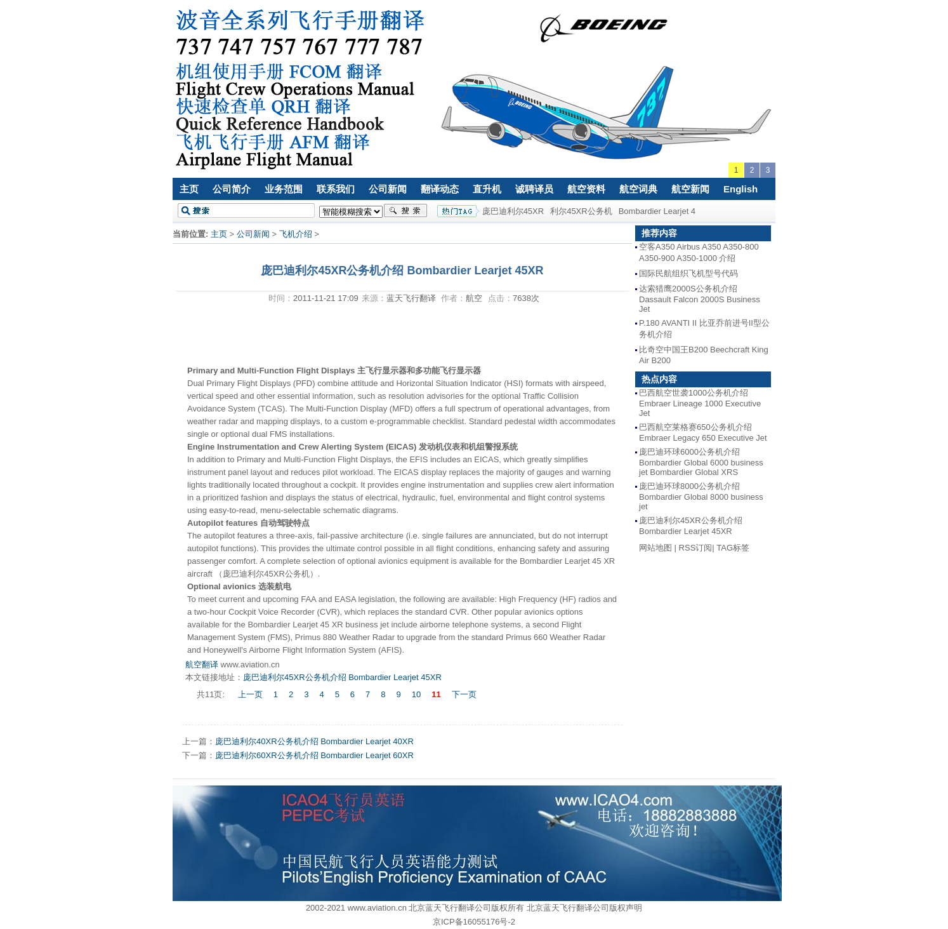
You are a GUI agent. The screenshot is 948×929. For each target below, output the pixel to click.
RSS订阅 (696, 547)
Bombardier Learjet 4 (657, 211)
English (740, 189)
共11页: (212, 694)
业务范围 (284, 189)
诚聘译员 (534, 189)
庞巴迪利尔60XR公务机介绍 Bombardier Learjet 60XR (314, 755)
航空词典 (638, 189)
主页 (189, 189)
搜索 (405, 211)
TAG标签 (732, 547)
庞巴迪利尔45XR (513, 211)
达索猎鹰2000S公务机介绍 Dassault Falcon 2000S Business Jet (699, 299)
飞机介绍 (295, 234)
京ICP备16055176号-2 (474, 921)
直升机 (487, 189)
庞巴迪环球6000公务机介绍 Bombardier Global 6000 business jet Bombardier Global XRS (701, 462)
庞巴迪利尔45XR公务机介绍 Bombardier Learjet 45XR (342, 677)
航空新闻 (690, 189)
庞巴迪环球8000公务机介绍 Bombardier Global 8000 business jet (701, 496)
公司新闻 (388, 189)
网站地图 (655, 547)
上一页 (250, 694)
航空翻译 (201, 664)
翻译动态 (440, 189)
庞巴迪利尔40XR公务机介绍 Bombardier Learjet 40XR (314, 741)
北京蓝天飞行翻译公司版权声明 (584, 907)
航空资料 (586, 189)
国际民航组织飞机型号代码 (688, 273)
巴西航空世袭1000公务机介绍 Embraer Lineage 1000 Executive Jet (700, 403)
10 (416, 694)
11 (435, 694)
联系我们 (336, 189)
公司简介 (232, 189)
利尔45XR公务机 (581, 211)
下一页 (464, 694)
